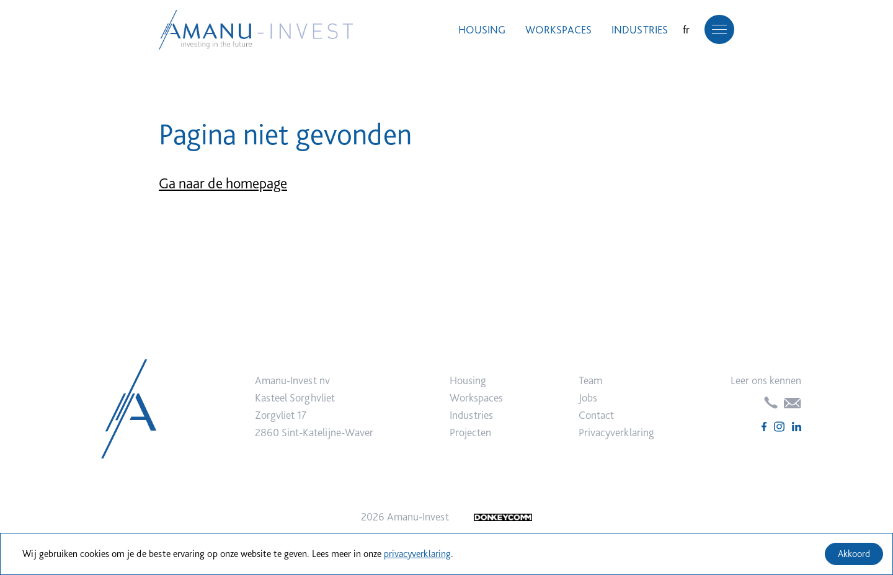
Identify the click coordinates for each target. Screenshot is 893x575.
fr (686, 29)
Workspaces (558, 29)
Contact (596, 414)
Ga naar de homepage (223, 183)
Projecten (470, 432)
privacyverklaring (417, 554)
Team (590, 380)
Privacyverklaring (616, 432)
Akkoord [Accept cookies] (854, 554)
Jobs (588, 397)
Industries (639, 29)
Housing (481, 29)
